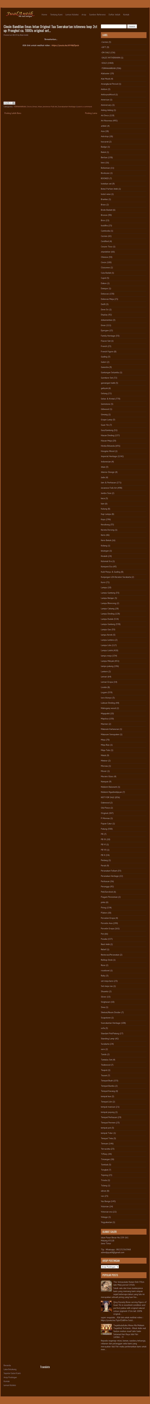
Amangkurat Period (109, 83)
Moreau (104, 766)
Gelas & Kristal (108, 398)
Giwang (104, 414)
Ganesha (105, 367)
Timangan (105, 1159)
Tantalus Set (106, 1059)
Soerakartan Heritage (67, 106)
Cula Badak (106, 272)
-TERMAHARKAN (19, 106)
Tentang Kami (56, 14)
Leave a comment (84, 106)
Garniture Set (107, 377)
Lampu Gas (106, 629)
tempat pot (106, 1127)
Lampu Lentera (107, 640)
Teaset (104, 1075)
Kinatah (104, 556)
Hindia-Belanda (108, 445)
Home (44, 14)
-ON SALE (105, 52)
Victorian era (106, 1211)
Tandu (104, 1054)
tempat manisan (108, 1106)
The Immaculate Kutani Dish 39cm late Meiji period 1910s (128, 1283)
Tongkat (104, 1169)
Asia (103, 131)
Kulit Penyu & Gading (110, 571)
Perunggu (105, 886)
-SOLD (104, 63)
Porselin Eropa (107, 928)
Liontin (104, 687)
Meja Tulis (105, 750)
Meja (103, 739)
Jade (103, 477)
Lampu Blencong (108, 603)
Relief (103, 949)
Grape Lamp (106, 419)
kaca (103, 498)
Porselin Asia (106, 923)
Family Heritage (108, 335)
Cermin (104, 236)
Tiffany (104, 1154)
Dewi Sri (105, 309)
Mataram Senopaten (110, 734)
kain (102, 503)
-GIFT (103, 47)
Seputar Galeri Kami (12, 1373)
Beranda (7, 1365)
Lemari (104, 676)
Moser (104, 771)
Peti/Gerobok (107, 891)
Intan (40, 106)
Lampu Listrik (107, 650)
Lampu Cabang (107, 608)
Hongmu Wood (107, 451)
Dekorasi (105, 293)
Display (104, 314)
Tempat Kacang (108, 1091)
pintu (103, 902)
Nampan (104, 781)
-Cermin (104, 42)
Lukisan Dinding (108, 702)
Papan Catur (106, 823)
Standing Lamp (107, 1038)
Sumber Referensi (97, 14)
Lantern (104, 671)
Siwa (103, 1007)
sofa (103, 1028)
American (105, 99)
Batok (103, 152)
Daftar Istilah (114, 14)
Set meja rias (107, 986)
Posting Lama (91, 113)
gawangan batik (108, 383)
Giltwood (105, 409)
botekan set (106, 183)
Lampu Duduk (107, 619)
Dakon (104, 283)
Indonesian (106, 461)
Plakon (104, 912)
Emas (35, 106)
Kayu (103, 519)
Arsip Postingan (10, 1377)
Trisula (104, 1180)
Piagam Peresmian (109, 897)
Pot (102, 933)
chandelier (105, 251)
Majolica (104, 718)
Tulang (104, 1185)
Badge (104, 146)
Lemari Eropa (107, 682)
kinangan (105, 550)
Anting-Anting (107, 110)
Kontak (126, 14)
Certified (105, 241)
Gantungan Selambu (110, 372)
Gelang (104, 393)
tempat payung (108, 1112)
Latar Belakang (10, 1369)
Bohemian (105, 167)
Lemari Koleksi (72, 14)
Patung (104, 828)
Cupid (103, 278)
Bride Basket (106, 209)
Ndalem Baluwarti (109, 786)
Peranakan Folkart (109, 870)
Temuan (104, 1143)
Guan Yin (105, 425)
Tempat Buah (107, 1080)
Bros (103, 220)
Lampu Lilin (106, 645)
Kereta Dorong (107, 529)
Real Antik (105, 944)
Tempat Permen (108, 1122)
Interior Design (107, 472)
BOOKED (105, 178)
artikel (104, 125)
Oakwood (105, 802)
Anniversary (106, 105)
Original (104, 813)
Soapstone (106, 1017)
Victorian (105, 1206)
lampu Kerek (106, 634)
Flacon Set (105, 341)
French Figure (107, 351)
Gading (104, 356)
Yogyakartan (106, 1222)
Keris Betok (106, 540)
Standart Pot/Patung (110, 1033)
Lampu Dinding (107, 613)
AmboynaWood (108, 94)
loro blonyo (106, 697)
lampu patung (107, 666)
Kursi (103, 582)
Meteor (104, 760)
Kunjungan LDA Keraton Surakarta (116, 577)
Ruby (103, 975)
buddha (104, 225)
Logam (104, 692)
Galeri (103, 362)
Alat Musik (105, 78)
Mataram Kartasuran (110, 729)
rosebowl (105, 970)
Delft (103, 304)
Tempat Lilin (106, 1101)
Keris (103, 535)
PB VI (103, 844)
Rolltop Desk (106, 959)
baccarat (105, 141)
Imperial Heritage (109, 456)
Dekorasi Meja (107, 299)
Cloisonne (105, 267)
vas (102, 1196)
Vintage (104, 1217)
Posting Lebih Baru (12, 113)
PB (102, 834)
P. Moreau (105, 818)
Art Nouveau (106, 120)
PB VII (103, 849)
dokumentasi (106, 320)
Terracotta (105, 1148)
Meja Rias (105, 744)
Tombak (104, 1164)
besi (103, 162)
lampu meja (106, 655)
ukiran (103, 1190)
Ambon (104, 89)
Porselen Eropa (108, 918)
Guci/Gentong (107, 430)
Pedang (104, 860)
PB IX (103, 839)
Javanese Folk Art (50, 106)
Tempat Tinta (107, 1138)
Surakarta (105, 1043)
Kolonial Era (106, 561)
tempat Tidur (107, 1133)
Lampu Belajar (107, 598)
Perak (103, 865)
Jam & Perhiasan (108, 482)
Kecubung (105, 524)
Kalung (104, 508)
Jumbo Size (106, 493)
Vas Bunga (105, 1201)
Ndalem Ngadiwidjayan (111, 792)
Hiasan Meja (106, 440)
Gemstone (105, 404)
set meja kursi (107, 981)
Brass (103, 204)
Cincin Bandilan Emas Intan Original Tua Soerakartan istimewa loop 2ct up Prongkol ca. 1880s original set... (50, 28)
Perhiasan (105, 881)
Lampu (104, 587)
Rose (103, 965)
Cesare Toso (106, 246)
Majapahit (105, 713)
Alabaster (105, 73)
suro (103, 1049)
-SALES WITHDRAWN (110, 57)
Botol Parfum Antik (109, 188)
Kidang (104, 545)
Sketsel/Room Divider (111, 1012)
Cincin (29, 106)
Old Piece (105, 807)
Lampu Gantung (108, 592)
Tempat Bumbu (108, 1086)
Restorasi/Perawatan (110, 954)
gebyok (104, 388)
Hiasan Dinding (107, 435)
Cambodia (105, 230)
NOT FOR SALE (107, 797)
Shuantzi (105, 991)
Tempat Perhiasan (109, 1117)
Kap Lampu (106, 514)
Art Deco (105, 115)
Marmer (104, 724)
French (104, 346)
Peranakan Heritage (110, 876)
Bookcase (105, 173)
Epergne (105, 330)
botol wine (106, 194)
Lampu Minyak (107, 661)
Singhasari (105, 1001)
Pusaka (104, 939)
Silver (103, 996)
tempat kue (106, 1096)
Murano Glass (107, 776)
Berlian (104, 157)
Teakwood (105, 1064)
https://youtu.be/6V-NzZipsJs (65, 45)
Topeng (104, 1175)
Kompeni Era (106, 566)
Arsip (84, 14)
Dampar (104, 288)
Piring (103, 907)
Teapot (104, 1070)
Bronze (104, 215)
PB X (103, 855)
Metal (103, 755)
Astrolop (105, 136)
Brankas (104, 199)
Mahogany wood (108, 708)
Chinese (104, 257)
